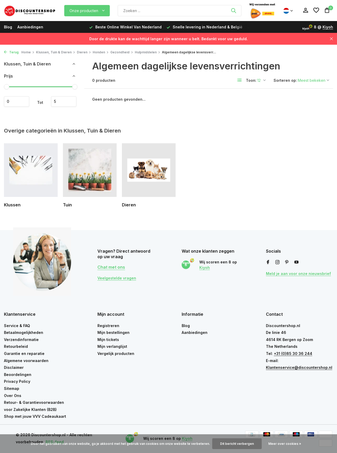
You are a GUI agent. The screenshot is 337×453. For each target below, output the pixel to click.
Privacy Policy (17, 381)
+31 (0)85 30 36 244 (293, 353)
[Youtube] (296, 262)
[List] (239, 80)
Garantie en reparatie (24, 353)
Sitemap (11, 388)
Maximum (63, 101)
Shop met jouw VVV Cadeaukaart (35, 416)
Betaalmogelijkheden (23, 332)
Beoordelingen (17, 374)
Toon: (251, 80)
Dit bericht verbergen (237, 444)
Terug (11, 52)
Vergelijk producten (115, 353)
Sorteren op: (285, 80)
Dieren (84, 52)
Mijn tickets (108, 339)
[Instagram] (277, 262)
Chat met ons (111, 267)
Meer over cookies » (284, 444)
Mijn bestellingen (113, 332)
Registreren (108, 325)
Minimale (16, 101)
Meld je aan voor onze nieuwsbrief (298, 273)
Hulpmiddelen (147, 52)
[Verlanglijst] (316, 10)
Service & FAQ (17, 325)
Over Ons (12, 395)
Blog (8, 27)
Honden (101, 52)
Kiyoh (328, 27)
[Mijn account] (305, 10)
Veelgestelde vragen (116, 278)
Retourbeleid (16, 346)
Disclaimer (14, 367)
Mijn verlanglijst (112, 346)
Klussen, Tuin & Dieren (55, 52)
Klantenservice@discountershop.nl (299, 367)
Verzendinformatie (21, 339)
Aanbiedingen (30, 27)
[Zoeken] (179, 10)
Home (27, 52)
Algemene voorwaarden (26, 360)
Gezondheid (121, 52)
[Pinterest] (287, 262)
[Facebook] (268, 262)
